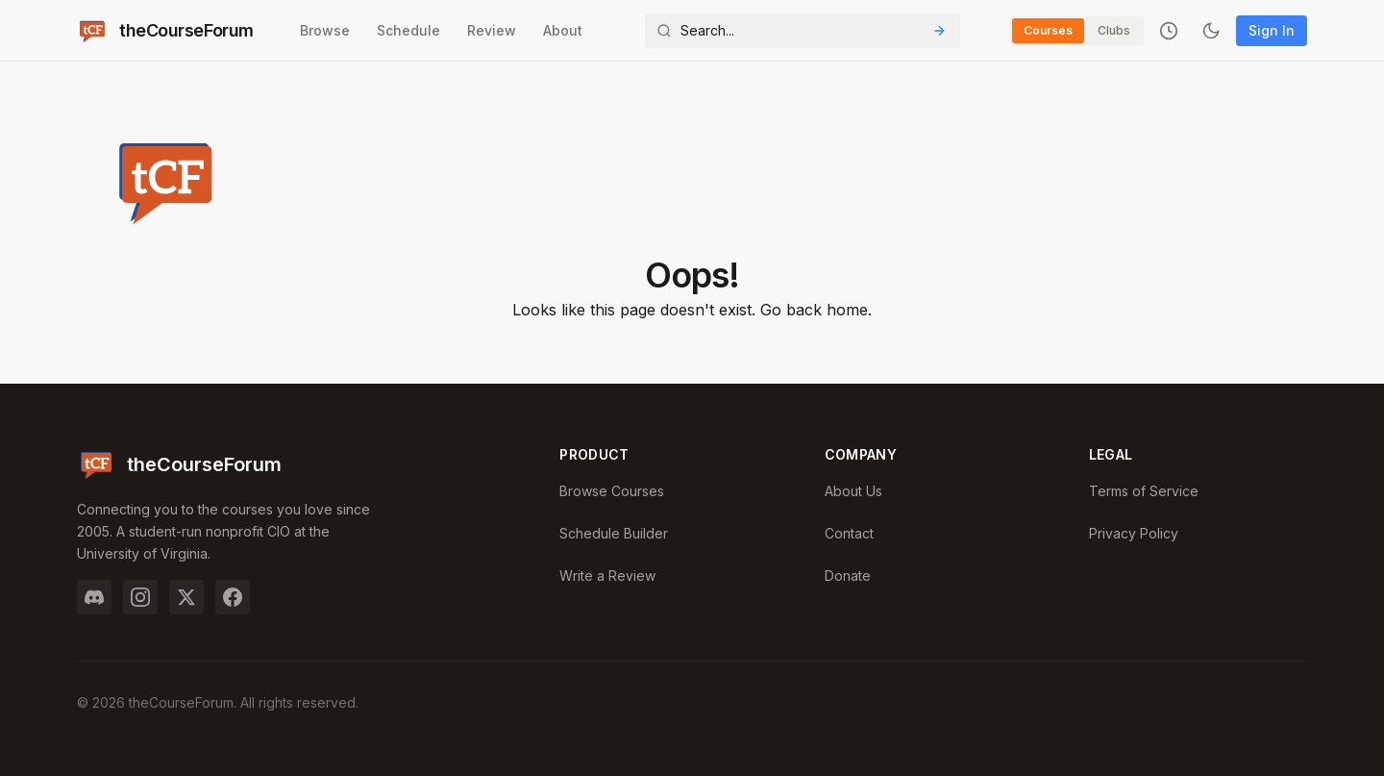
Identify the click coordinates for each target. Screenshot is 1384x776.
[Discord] (94, 597)
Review (491, 30)
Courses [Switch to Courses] (1048, 30)
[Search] (802, 30)
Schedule (408, 30)
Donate (848, 575)
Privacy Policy (1133, 533)
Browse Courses (611, 491)
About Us (853, 491)
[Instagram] (140, 597)
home (847, 309)
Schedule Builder (613, 533)
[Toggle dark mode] (1211, 30)
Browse (325, 30)
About (562, 30)
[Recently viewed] (1168, 30)
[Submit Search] (939, 30)
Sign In (1271, 30)
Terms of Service (1144, 491)
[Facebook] (232, 597)
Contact (849, 533)
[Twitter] (186, 597)
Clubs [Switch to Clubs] (1114, 30)
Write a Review (607, 575)
